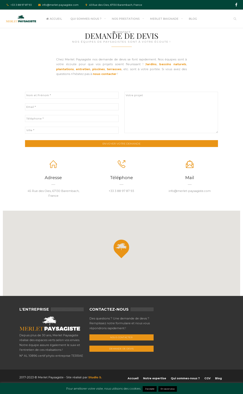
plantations (65, 69)
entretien (83, 69)
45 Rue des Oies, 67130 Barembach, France (113, 4)
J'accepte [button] (149, 389)
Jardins (151, 64)
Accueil (54, 18)
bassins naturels (172, 64)
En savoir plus (168, 389)
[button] (121, 248)
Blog (193, 18)
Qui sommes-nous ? (85, 18)
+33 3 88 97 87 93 (19, 4)
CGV (207, 378)
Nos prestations (126, 18)
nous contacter (105, 74)
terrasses (114, 69)
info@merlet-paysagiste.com (58, 4)
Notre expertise (154, 378)
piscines (98, 69)
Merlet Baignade (164, 18)
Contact (121, 32)
